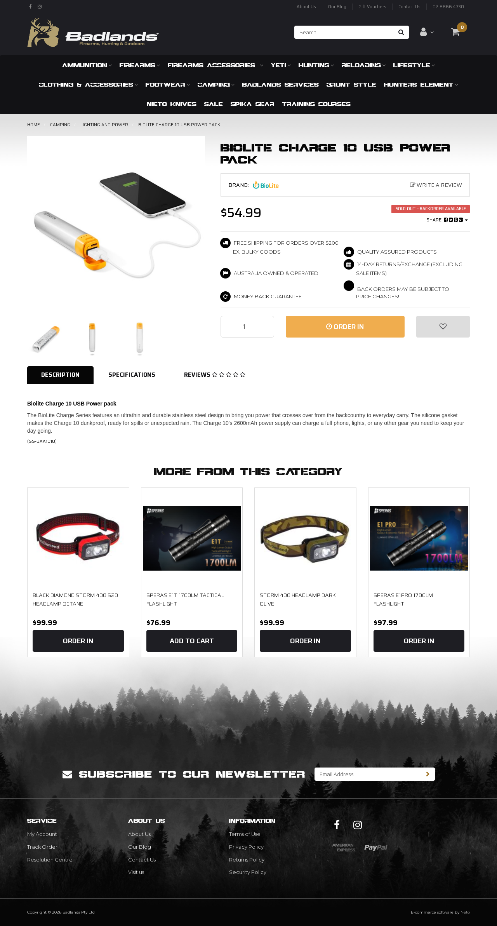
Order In (345, 326)
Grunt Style (351, 84)
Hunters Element (421, 84)
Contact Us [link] (142, 859)
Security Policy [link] (247, 872)
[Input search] (344, 32)
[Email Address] (368, 774)
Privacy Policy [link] (246, 847)
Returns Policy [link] (246, 859)
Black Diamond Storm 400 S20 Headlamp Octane (75, 599)
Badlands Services (280, 84)
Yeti (281, 65)
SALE (213, 104)
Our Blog (337, 6)
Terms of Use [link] (245, 834)
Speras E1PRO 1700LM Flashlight (403, 599)
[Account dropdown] (427, 32)
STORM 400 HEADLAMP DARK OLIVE (298, 599)
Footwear (168, 84)
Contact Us (409, 6)
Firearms (140, 65)
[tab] (60, 375)
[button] (443, 327)
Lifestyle (414, 65)
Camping (216, 84)
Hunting (316, 65)
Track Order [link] (42, 847)
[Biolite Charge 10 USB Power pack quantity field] (247, 327)
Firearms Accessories (215, 65)
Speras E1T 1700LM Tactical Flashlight (185, 599)
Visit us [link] (136, 872)
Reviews (214, 374)
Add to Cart (192, 640)
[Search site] (401, 32)
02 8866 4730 (448, 6)
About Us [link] (139, 834)
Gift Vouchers (372, 6)
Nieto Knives (171, 104)
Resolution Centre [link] (50, 859)
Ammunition (87, 65)
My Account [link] (42, 834)
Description (60, 374)
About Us (306, 6)
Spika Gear (253, 104)
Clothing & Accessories (88, 84)
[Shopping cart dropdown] (455, 32)
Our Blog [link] (139, 847)
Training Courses (316, 104)
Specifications (131, 374)
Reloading (364, 65)
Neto (465, 912)
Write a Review (436, 185)
